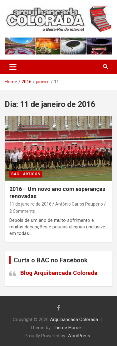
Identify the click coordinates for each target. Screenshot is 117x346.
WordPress (78, 336)
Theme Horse (67, 327)
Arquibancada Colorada (74, 319)
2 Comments (22, 211)
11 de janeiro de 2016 (30, 204)
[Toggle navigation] (13, 67)
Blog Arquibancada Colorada (58, 272)
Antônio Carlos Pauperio (79, 204)
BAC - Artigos (25, 174)
